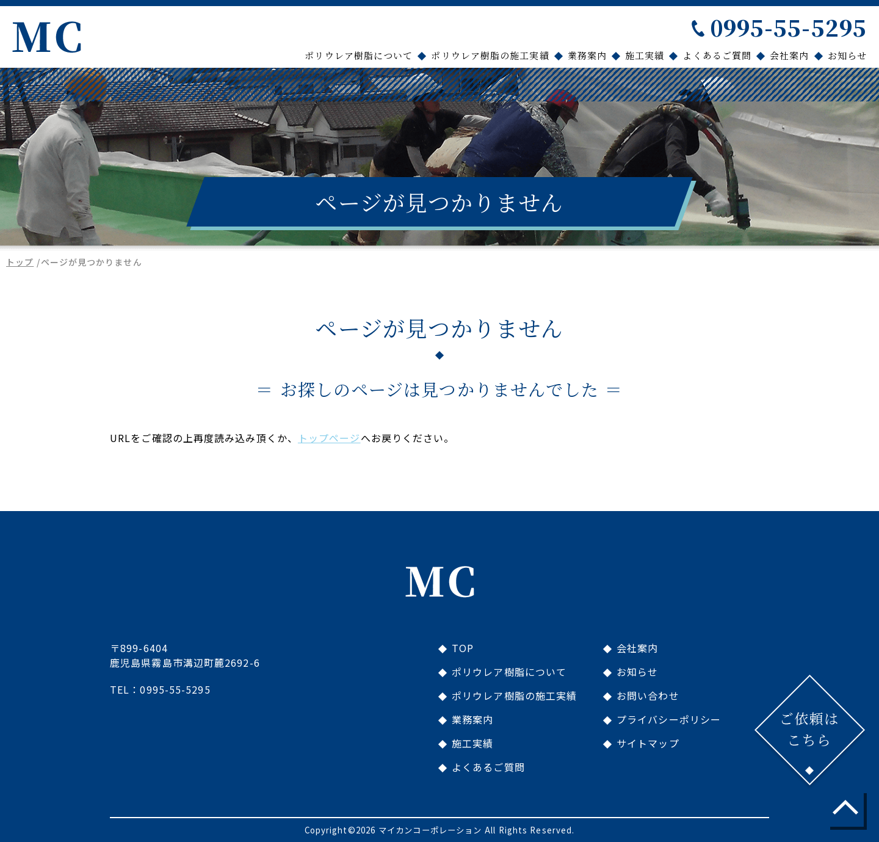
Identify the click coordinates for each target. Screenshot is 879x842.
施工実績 (644, 55)
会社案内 (789, 55)
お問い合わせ (648, 695)
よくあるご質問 (716, 55)
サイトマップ (648, 743)
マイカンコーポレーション (430, 830)
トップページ (329, 437)
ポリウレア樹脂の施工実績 (490, 55)
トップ (20, 262)
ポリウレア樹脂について (359, 55)
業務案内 (587, 55)
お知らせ (847, 55)
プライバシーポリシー (669, 719)
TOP (463, 648)
